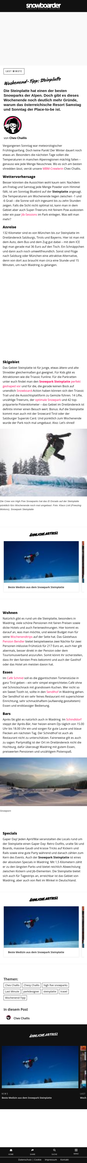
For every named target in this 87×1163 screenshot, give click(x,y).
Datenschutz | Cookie (29, 1159)
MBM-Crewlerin (53, 169)
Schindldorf (73, 719)
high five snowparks (55, 985)
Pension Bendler (14, 641)
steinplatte (49, 991)
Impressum (51, 1159)
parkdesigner (31, 991)
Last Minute (14, 71)
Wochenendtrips (22, 637)
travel (63, 991)
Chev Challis (12, 985)
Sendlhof (52, 692)
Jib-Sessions (29, 214)
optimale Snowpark (48, 400)
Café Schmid (15, 678)
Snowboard (24, 391)
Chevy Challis (31, 985)
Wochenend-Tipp (15, 997)
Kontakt (64, 1159)
